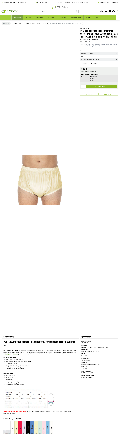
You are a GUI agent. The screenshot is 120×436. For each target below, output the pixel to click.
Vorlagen (7, 354)
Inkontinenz (21, 17)
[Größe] (99, 59)
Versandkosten (92, 71)
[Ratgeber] (110, 11)
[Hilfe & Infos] (113, 11)
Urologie (32, 17)
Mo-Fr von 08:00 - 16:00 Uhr (60, 8)
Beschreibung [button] (8, 336)
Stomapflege (43, 17)
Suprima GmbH (84, 28)
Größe (81, 57)
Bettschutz (55, 17)
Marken (92, 17)
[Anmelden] (101, 11)
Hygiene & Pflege (80, 17)
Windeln (15, 354)
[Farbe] (99, 53)
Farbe (81, 51)
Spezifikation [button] (86, 336)
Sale (100, 17)
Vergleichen (89, 94)
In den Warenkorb (101, 86)
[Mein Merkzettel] (106, 11)
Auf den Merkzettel (108, 94)
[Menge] (83, 86)
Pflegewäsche (67, 17)
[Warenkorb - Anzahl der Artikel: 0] (117, 11)
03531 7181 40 (60, 6)
